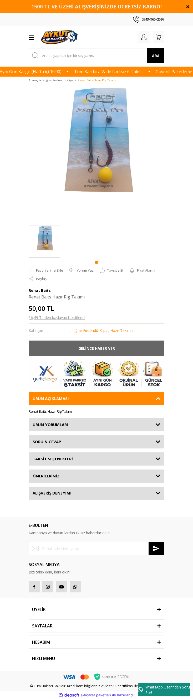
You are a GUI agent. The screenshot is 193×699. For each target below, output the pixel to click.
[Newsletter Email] (96, 548)
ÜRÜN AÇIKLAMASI (51, 398)
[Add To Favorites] (46, 270)
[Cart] (158, 37)
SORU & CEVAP (47, 441)
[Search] (96, 55)
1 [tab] (96, 262)
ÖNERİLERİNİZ (46, 475)
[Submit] (156, 548)
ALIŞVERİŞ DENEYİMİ (52, 493)
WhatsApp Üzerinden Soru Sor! (164, 690)
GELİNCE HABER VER (96, 348)
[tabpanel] (44, 242)
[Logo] (60, 37)
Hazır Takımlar (122, 330)
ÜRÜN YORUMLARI (50, 424)
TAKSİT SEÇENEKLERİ (53, 458)
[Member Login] (144, 37)
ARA (156, 55)
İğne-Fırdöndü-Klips (90, 330)
